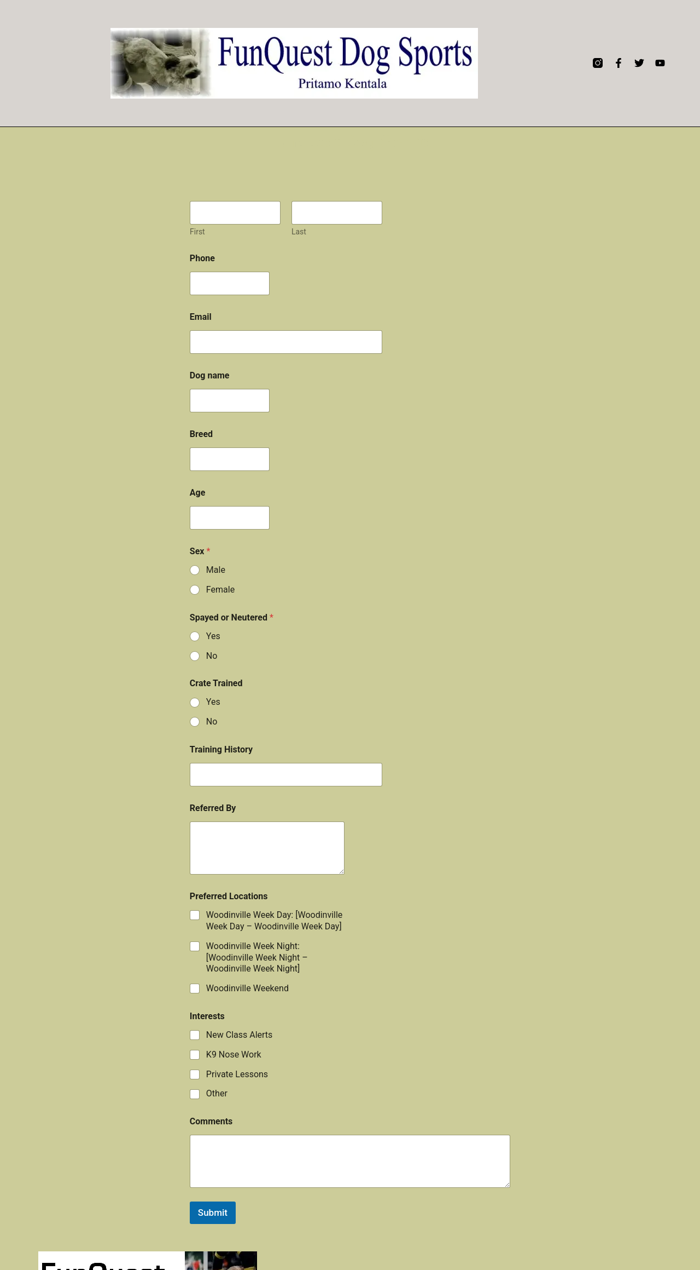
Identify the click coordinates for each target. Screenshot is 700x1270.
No (212, 656)
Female (220, 589)
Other (217, 1093)
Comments (211, 1121)
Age (198, 492)
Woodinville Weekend (247, 988)
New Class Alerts (239, 1035)
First (197, 231)
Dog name (210, 375)
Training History (221, 749)
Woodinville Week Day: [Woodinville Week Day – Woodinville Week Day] (274, 921)
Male (215, 570)
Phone (202, 258)
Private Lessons (237, 1074)
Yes (213, 636)
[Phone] (230, 283)
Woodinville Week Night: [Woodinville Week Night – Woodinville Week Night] (257, 957)
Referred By (213, 808)
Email (201, 317)
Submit (213, 1212)
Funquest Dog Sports (350, 141)
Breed (201, 434)
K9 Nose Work (233, 1054)
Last (298, 231)
